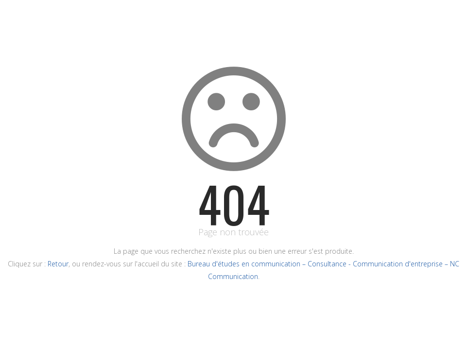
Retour (58, 263)
